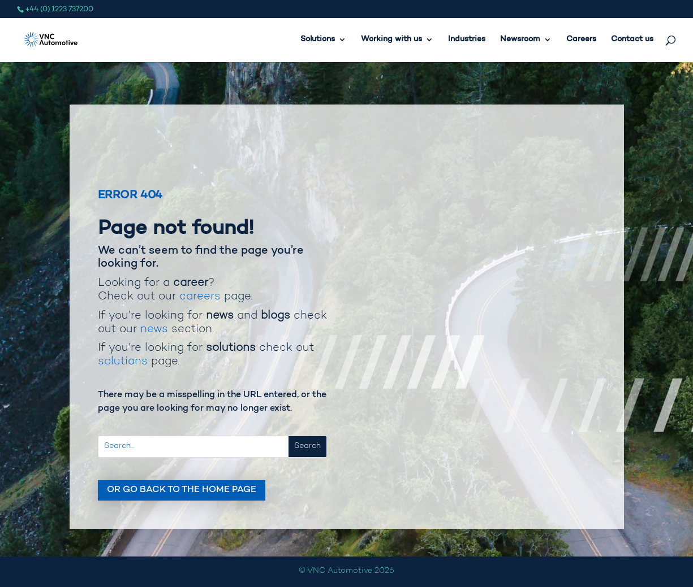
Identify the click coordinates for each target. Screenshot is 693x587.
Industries (466, 40)
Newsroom (520, 40)
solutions (123, 361)
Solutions (317, 40)
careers (200, 296)
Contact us (632, 40)
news (154, 329)
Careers (581, 40)
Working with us (391, 40)
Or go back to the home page (181, 489)
